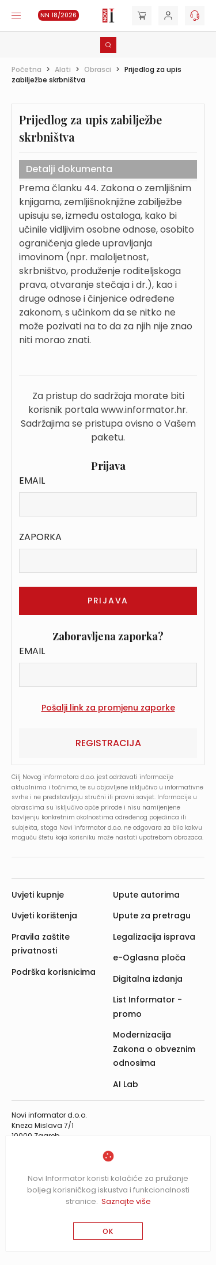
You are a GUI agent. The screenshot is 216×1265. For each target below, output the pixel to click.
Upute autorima (146, 895)
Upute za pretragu (152, 915)
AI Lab (125, 1084)
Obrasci (97, 69)
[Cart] (141, 15)
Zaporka (40, 537)
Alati (63, 69)
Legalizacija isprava (154, 937)
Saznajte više (126, 1201)
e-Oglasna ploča (149, 957)
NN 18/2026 (58, 15)
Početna (26, 69)
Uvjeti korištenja (44, 915)
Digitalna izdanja (148, 979)
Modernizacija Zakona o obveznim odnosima (154, 1049)
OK (108, 1231)
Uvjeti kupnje (38, 895)
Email (32, 480)
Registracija (108, 743)
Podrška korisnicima (54, 972)
